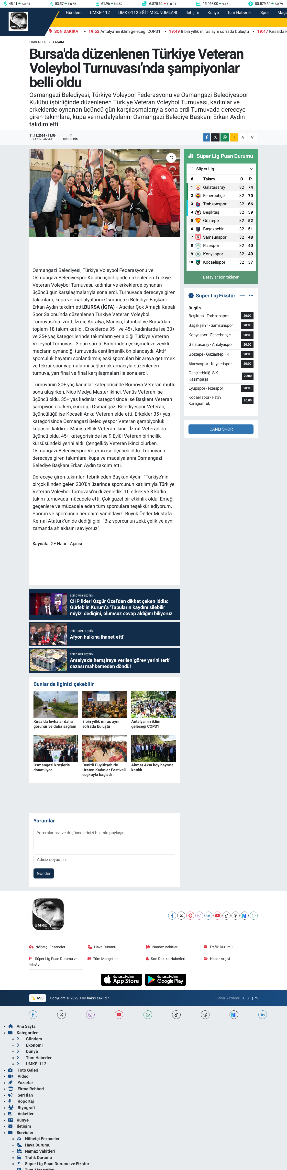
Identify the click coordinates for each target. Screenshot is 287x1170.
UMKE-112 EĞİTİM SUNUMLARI (147, 12)
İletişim (192, 12)
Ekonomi (30, 1045)
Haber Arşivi (217, 959)
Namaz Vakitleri (162, 947)
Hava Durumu (102, 947)
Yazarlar (20, 1082)
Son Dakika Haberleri (166, 959)
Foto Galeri (23, 1070)
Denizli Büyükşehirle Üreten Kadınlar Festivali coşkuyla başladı (104, 770)
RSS (37, 998)
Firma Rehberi (26, 1088)
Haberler (37, 42)
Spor (264, 12)
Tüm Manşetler (103, 959)
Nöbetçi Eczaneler (47, 947)
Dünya (27, 1051)
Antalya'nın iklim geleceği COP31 (145, 723)
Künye (213, 12)
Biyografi (21, 1107)
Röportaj (21, 1101)
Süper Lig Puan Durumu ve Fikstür (53, 961)
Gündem (74, 12)
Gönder (44, 873)
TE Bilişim (249, 998)
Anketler (20, 1113)
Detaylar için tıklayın (221, 277)
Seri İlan (20, 1095)
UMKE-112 (100, 12)
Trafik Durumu (218, 947)
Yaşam (58, 42)
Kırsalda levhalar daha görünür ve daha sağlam (54, 723)
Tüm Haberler (239, 12)
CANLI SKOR (221, 429)
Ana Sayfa (21, 1026)
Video (18, 1076)
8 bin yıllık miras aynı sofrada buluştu (100, 723)
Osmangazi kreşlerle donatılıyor (51, 767)
